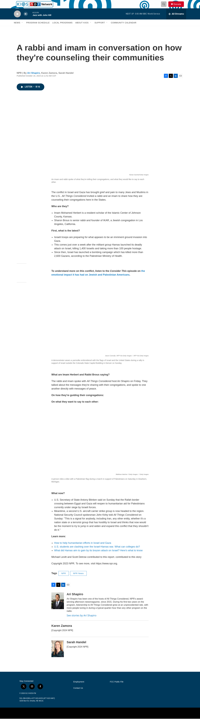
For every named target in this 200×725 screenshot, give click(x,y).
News (17, 29)
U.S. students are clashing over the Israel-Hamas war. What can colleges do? (97, 553)
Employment (78, 688)
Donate (179, 7)
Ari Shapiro (33, 79)
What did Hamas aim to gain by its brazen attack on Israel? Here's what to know (98, 556)
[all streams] (176, 20)
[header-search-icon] (165, 7)
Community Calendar (123, 29)
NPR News (78, 580)
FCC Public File (116, 688)
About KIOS (81, 29)
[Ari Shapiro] (57, 607)
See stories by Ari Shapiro (81, 621)
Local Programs (62, 29)
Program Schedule (38, 29)
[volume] (25, 20)
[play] (17, 20)
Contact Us (78, 694)
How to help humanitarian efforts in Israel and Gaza (82, 549)
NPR (63, 580)
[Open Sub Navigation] (22, 29)
